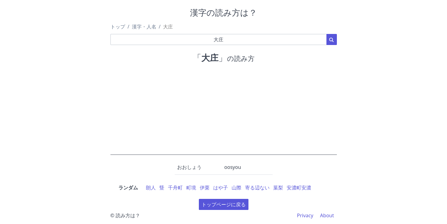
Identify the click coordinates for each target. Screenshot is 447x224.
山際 (236, 187)
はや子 (220, 187)
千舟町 (175, 187)
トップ (117, 26)
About (327, 215)
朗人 (151, 187)
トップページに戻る (224, 204)
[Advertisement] (223, 112)
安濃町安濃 (299, 187)
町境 (191, 187)
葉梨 (278, 187)
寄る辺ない (257, 187)
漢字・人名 (144, 26)
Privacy (305, 215)
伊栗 (205, 187)
